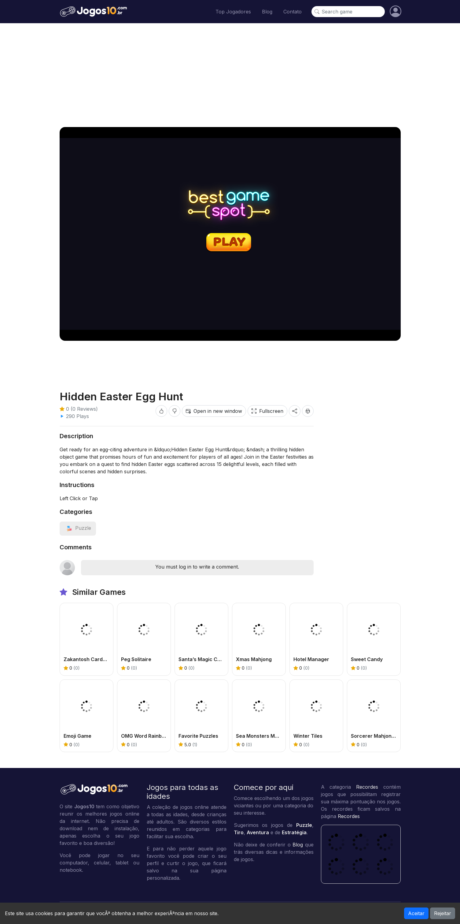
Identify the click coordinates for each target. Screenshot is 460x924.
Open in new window (214, 411)
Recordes (367, 787)
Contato (292, 12)
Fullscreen (267, 411)
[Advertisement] (230, 75)
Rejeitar (442, 913)
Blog (267, 12)
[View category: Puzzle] (77, 528)
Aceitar (416, 913)
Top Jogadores (233, 12)
